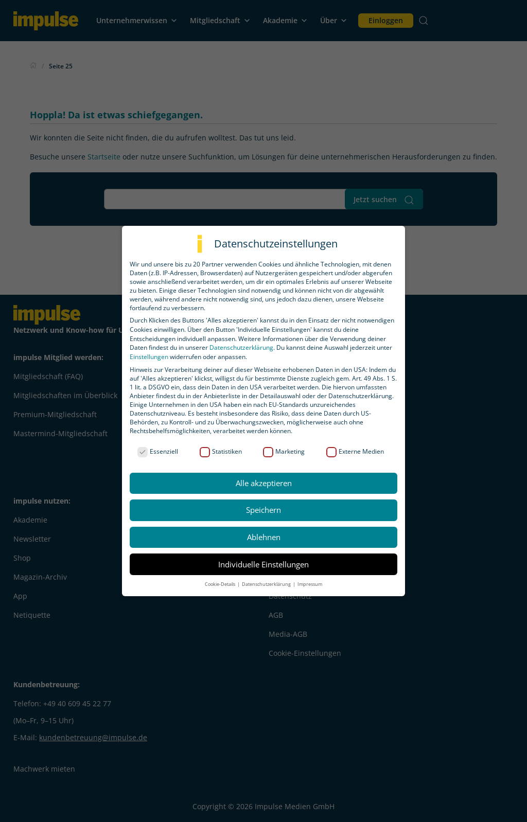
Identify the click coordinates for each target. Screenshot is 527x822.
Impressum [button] (309, 584)
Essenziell (157, 451)
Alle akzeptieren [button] (264, 483)
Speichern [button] (263, 510)
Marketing (284, 451)
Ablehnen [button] (263, 537)
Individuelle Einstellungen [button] (263, 564)
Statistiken (221, 451)
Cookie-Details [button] (220, 584)
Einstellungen (149, 356)
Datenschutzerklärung (241, 347)
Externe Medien (355, 451)
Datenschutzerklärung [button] (267, 584)
